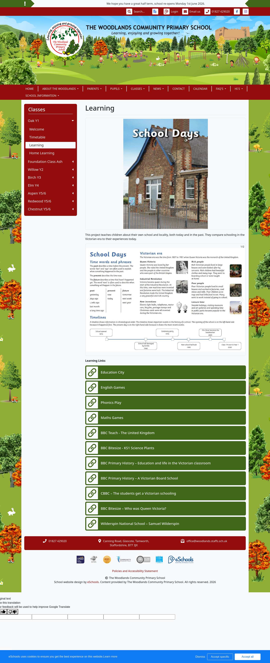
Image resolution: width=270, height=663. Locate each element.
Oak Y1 (51, 120)
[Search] (140, 11)
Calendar (200, 89)
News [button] (157, 89)
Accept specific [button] (220, 656)
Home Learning (41, 153)
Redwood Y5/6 (51, 201)
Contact (178, 89)
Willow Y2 (51, 169)
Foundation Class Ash (51, 161)
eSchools (93, 582)
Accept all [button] (247, 656)
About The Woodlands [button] (59, 89)
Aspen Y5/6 (51, 193)
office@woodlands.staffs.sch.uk (206, 541)
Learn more (110, 656)
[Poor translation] (12, 611)
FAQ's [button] (220, 89)
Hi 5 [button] (238, 89)
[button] (89, 300)
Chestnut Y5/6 (51, 209)
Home (29, 89)
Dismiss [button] (200, 656)
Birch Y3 (51, 177)
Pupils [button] (115, 89)
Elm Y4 (51, 185)
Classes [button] (137, 89)
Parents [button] (93, 89)
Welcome (36, 129)
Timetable (37, 137)
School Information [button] (41, 96)
